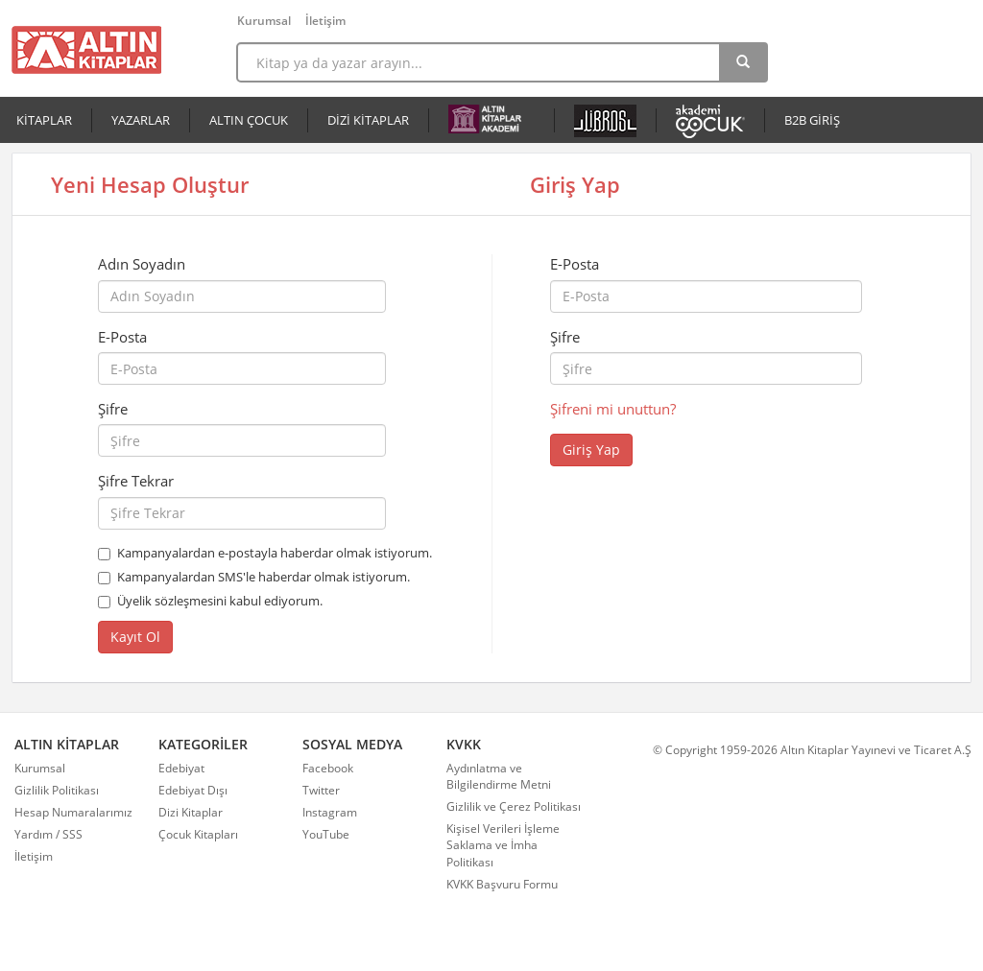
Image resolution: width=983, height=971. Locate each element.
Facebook (327, 768)
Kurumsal (264, 20)
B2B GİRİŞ (812, 120)
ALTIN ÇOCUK (248, 120)
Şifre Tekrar (136, 480)
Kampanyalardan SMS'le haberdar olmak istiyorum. (263, 576)
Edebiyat (181, 768)
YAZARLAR (140, 120)
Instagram (329, 812)
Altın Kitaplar (86, 50)
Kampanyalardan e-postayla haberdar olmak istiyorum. (274, 552)
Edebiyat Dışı (193, 790)
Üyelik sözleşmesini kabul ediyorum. (220, 600)
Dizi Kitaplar (190, 812)
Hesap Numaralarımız (73, 812)
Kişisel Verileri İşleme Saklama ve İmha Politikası (503, 844)
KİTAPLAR (44, 120)
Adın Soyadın (141, 263)
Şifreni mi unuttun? (613, 408)
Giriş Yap (591, 449)
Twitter (321, 790)
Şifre (113, 408)
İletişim (325, 20)
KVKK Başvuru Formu (502, 884)
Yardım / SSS (48, 834)
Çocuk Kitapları (198, 834)
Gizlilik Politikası (56, 790)
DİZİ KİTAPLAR (368, 120)
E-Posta (122, 336)
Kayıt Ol (135, 637)
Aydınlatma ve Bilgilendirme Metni (498, 776)
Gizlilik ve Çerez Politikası (513, 806)
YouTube (325, 834)
